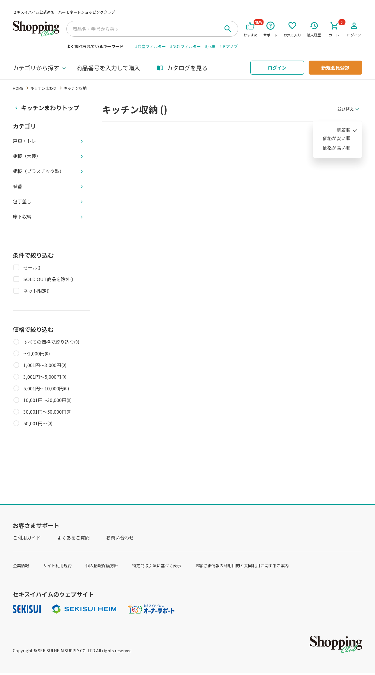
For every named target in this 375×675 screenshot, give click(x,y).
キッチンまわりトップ (50, 107)
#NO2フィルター (185, 46)
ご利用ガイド (27, 537)
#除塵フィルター (150, 46)
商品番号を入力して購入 (108, 68)
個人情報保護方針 (102, 565)
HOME (18, 88)
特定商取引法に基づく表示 (156, 565)
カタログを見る (182, 68)
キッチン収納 (75, 88)
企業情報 (21, 565)
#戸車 (210, 46)
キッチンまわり (43, 88)
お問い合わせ (120, 537)
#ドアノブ (229, 46)
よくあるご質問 (73, 537)
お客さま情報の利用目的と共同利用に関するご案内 (242, 565)
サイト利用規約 (57, 565)
